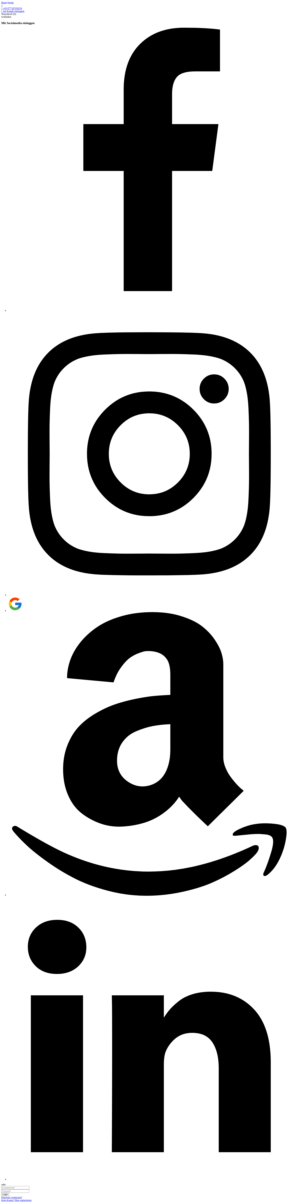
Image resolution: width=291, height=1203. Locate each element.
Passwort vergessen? (11, 1197)
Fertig (11, 2)
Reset (4, 2)
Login (5, 1194)
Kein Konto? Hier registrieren (16, 1200)
